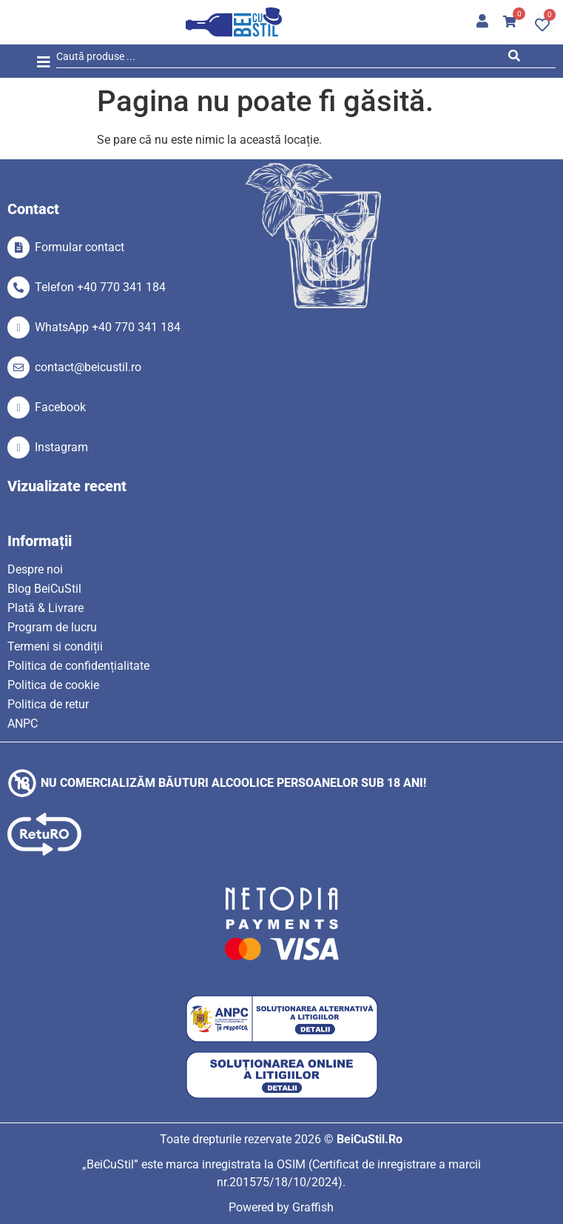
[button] (43, 63)
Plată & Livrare (45, 608)
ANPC (22, 723)
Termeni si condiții (55, 646)
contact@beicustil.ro (88, 367)
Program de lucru (52, 627)
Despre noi (35, 569)
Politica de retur (48, 704)
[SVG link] (234, 22)
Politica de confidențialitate (78, 666)
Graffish (313, 1207)
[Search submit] (518, 58)
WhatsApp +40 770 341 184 (108, 327)
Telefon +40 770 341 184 (100, 287)
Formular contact (79, 247)
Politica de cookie (53, 685)
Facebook (60, 407)
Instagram (61, 447)
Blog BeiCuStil (44, 589)
